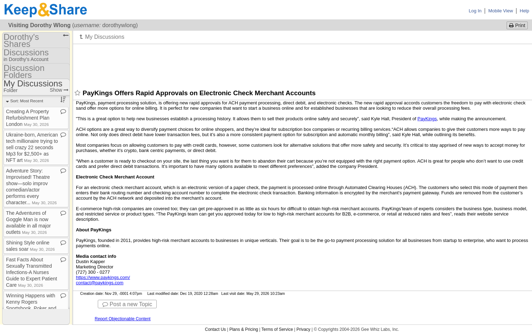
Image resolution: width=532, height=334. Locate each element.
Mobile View (500, 10)
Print (517, 25)
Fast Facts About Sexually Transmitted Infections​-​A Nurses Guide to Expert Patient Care (31, 272)
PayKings (427, 118)
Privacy (303, 329)
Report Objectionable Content (122, 318)
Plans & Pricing (243, 329)
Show (59, 90)
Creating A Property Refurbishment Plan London (27, 118)
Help (524, 10)
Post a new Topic (127, 304)
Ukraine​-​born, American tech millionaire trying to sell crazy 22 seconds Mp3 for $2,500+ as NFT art (32, 147)
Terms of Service (277, 329)
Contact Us (215, 329)
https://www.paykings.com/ (103, 277)
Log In (475, 10)
